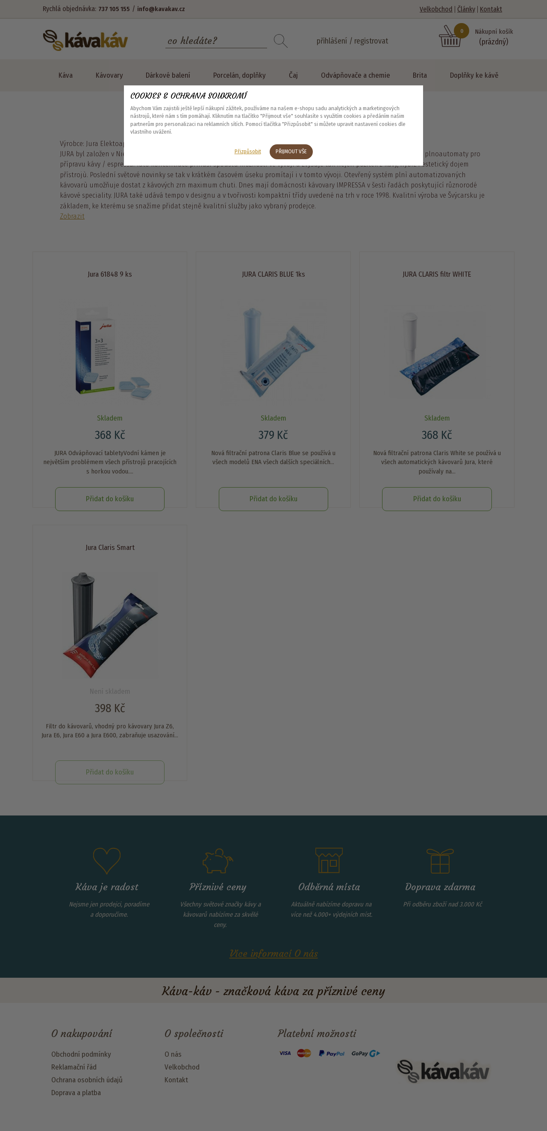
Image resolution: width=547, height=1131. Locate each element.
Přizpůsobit (248, 151)
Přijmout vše (291, 151)
